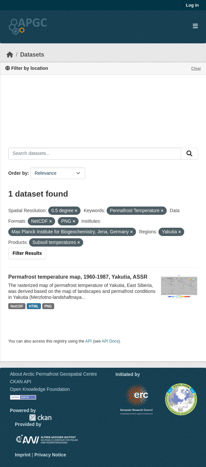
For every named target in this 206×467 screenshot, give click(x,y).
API (88, 341)
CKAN (40, 417)
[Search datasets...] (94, 154)
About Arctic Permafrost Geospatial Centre (53, 374)
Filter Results (27, 253)
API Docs (110, 341)
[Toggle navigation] (195, 26)
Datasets (32, 54)
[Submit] (189, 154)
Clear (196, 68)
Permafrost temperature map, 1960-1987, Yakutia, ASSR (78, 277)
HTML (34, 306)
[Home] (10, 54)
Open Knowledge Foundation (40, 389)
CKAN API (20, 381)
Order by (17, 173)
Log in (192, 5)
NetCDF (17, 306)
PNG (48, 306)
